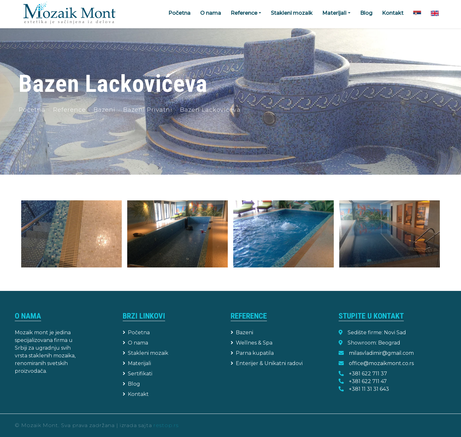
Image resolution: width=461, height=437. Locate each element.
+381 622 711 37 (368, 374)
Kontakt (392, 13)
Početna (179, 13)
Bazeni (104, 109)
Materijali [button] (334, 13)
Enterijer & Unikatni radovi (267, 363)
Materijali (137, 363)
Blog (366, 13)
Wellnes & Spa (251, 343)
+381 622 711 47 (368, 381)
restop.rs (166, 425)
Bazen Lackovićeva (210, 109)
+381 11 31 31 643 (369, 389)
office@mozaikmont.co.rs (381, 363)
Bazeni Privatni (147, 109)
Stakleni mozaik (292, 13)
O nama (210, 13)
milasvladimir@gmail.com (381, 353)
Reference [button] (244, 13)
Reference (69, 109)
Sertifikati (137, 374)
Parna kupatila (252, 353)
